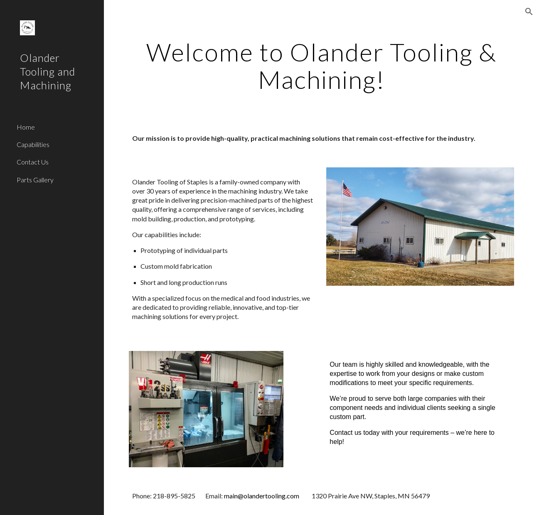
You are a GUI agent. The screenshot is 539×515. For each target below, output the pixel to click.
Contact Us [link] (33, 162)
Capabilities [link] (33, 144)
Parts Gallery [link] (35, 180)
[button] (529, 12)
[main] (321, 65)
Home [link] (26, 127)
